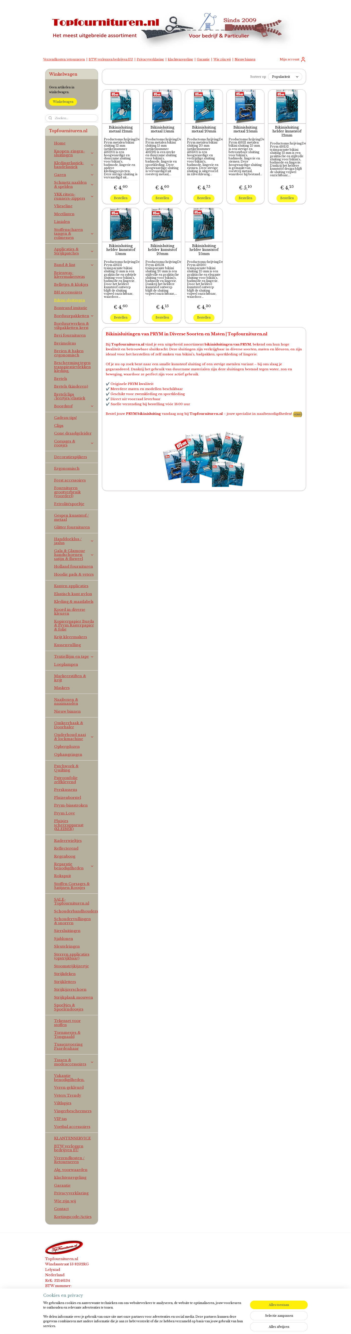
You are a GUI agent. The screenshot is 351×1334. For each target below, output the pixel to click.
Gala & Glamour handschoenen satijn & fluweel (74, 554)
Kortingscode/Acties (73, 1216)
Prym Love (64, 813)
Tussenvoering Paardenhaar (68, 1046)
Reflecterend (66, 848)
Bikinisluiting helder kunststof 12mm (286, 131)
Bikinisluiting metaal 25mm (245, 129)
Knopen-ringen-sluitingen (74, 153)
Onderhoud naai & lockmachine (74, 736)
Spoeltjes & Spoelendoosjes (68, 1007)
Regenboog (64, 856)
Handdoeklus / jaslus (74, 541)
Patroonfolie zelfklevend (66, 779)
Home (60, 143)
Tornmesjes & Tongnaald (67, 1034)
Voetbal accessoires (72, 1126)
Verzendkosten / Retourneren (69, 1160)
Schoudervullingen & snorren (72, 921)
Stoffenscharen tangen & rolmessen (74, 233)
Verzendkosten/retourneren (64, 59)
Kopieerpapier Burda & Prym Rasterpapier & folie (74, 625)
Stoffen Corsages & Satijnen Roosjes (72, 885)
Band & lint (74, 264)
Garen (74, 174)
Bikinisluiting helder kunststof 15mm (120, 250)
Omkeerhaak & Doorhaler (68, 725)
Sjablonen (63, 938)
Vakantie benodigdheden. (69, 1077)
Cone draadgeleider (73, 433)
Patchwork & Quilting (66, 768)
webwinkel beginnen (189, 1325)
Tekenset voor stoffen (67, 1022)
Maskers (62, 687)
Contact (61, 1208)
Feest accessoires (70, 480)
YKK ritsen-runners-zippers (74, 196)
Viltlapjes (62, 1103)
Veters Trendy (67, 1095)
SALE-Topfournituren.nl (71, 901)
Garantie (203, 59)
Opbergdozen (67, 746)
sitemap (160, 1325)
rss (171, 1325)
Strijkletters (65, 981)
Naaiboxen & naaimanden (66, 701)
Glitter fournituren (72, 527)
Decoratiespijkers (70, 457)
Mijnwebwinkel (234, 1325)
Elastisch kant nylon (73, 594)
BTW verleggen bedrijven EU (111, 59)
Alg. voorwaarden (71, 1169)
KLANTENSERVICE (72, 1138)
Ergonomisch (67, 468)
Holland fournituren (73, 566)
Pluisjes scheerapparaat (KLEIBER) (68, 825)
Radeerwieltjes (68, 840)
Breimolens (65, 343)
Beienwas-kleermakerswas (69, 274)
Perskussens (65, 789)
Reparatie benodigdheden (74, 866)
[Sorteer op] (285, 76)
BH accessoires (68, 292)
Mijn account (293, 59)
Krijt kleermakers (70, 637)
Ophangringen (68, 754)
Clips (58, 425)
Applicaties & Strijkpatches (74, 251)
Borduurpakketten (74, 315)
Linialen (62, 221)
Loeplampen (66, 664)
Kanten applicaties (71, 586)
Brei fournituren (70, 335)
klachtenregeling (180, 59)
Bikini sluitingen (69, 300)
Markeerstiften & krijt (70, 678)
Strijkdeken (65, 973)
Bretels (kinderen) (71, 386)
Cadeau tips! (65, 417)
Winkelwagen (63, 102)
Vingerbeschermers (73, 1111)
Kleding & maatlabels (74, 601)
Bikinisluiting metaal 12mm (121, 129)
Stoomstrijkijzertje (71, 966)
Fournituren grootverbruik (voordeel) (67, 492)
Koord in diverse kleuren (69, 611)
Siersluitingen (67, 930)
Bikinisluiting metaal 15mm (162, 129)
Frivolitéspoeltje (69, 503)
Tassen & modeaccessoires (74, 1062)
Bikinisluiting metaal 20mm (204, 129)
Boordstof (74, 406)
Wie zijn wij (222, 59)
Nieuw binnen (245, 59)
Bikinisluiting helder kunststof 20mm (162, 250)
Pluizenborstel (67, 797)
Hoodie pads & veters (74, 574)
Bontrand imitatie (70, 308)
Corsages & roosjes (74, 443)
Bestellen (120, 198)
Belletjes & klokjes (71, 284)
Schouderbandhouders (76, 911)
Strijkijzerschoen (70, 989)
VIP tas (60, 1118)
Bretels (60, 378)
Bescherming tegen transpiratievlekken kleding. (72, 366)
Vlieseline (63, 206)
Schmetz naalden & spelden (74, 184)
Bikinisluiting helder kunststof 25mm (203, 250)
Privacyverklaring (150, 59)
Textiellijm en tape (74, 656)
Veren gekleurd (69, 1087)
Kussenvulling (67, 645)
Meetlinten (64, 214)
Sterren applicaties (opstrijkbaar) (71, 956)
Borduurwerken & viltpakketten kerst (71, 325)
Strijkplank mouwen (73, 997)
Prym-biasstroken (71, 805)
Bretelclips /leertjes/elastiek (69, 396)
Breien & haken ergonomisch (69, 353)
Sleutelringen (67, 946)
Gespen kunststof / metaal (71, 517)
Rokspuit (62, 875)
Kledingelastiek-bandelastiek (74, 165)
